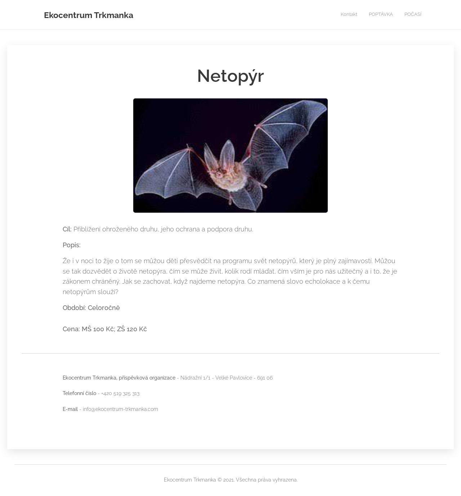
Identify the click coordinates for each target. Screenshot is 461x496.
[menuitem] (400, 15)
